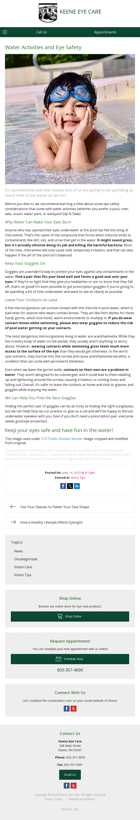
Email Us (70, 775)
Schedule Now (69, 659)
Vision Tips (78, 478)
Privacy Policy (54, 799)
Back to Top (70, 809)
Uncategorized (25, 559)
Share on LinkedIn (77, 486)
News (18, 551)
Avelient (89, 799)
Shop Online (69, 616)
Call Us (41, 32)
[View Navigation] (6, 32)
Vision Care (23, 567)
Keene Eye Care (69, 795)
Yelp (73, 709)
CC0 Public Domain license (61, 438)
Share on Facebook (63, 486)
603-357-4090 (75, 757)
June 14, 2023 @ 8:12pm (78, 473)
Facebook (67, 709)
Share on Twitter (70, 486)
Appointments (105, 32)
